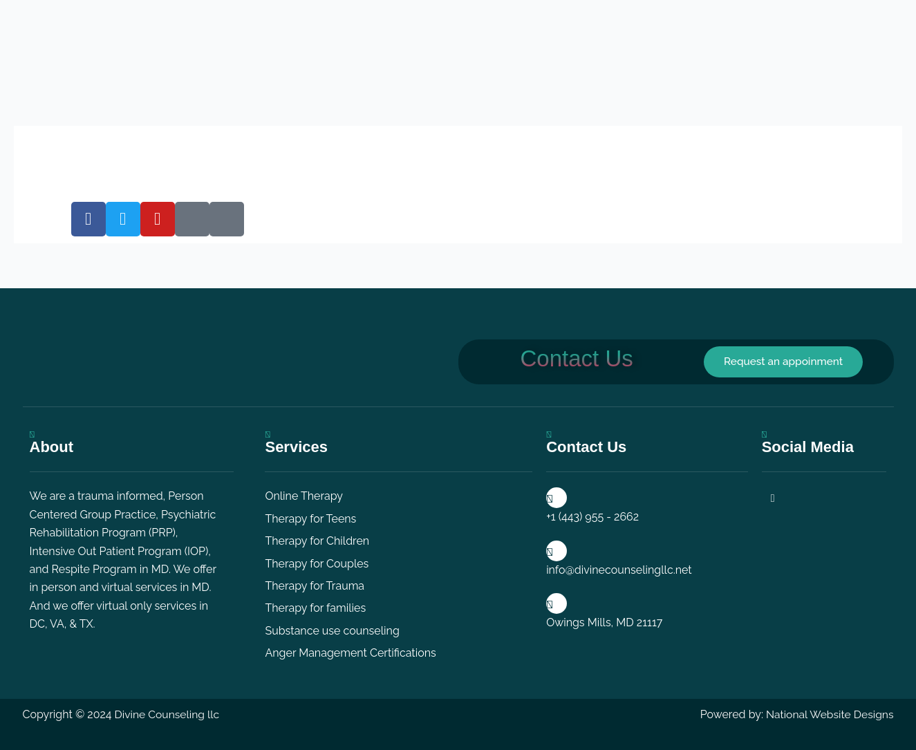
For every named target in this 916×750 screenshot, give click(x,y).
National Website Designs (828, 714)
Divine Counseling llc (168, 714)
